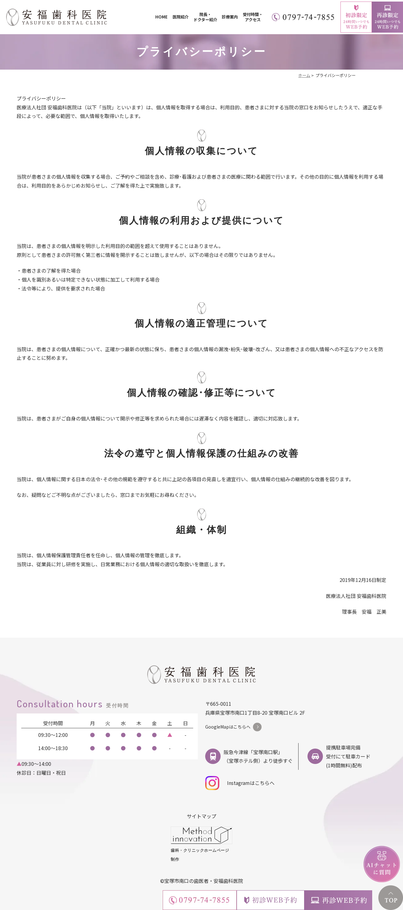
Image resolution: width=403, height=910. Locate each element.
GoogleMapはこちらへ (227, 727)
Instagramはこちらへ (240, 783)
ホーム (304, 75)
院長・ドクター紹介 (205, 16)
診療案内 (230, 17)
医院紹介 (181, 17)
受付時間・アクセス (253, 16)
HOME (161, 17)
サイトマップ (201, 816)
